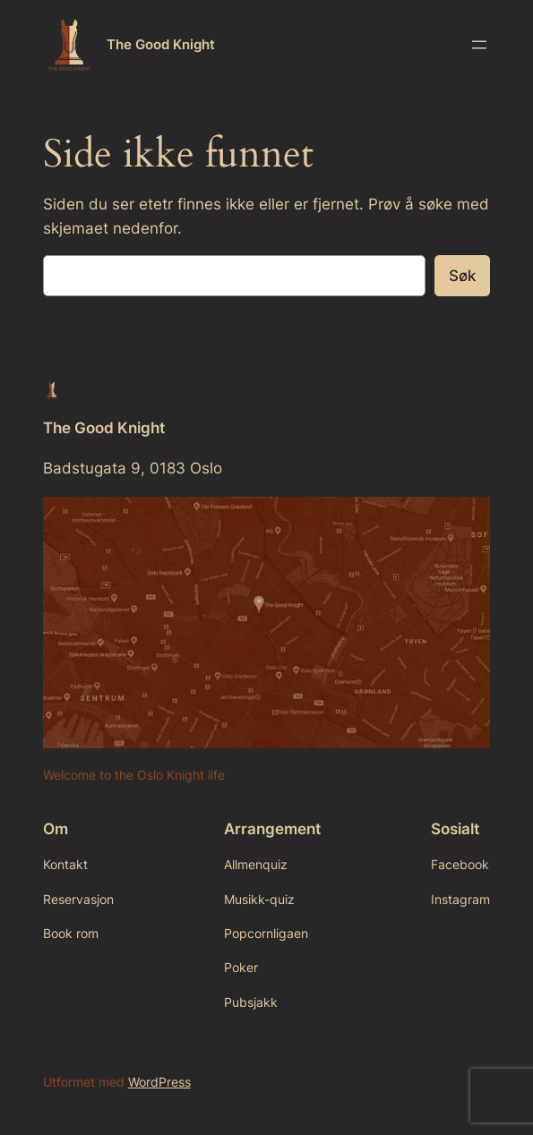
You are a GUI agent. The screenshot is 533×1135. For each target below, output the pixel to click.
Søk (462, 276)
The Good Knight (161, 44)
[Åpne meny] (479, 44)
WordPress (159, 1081)
